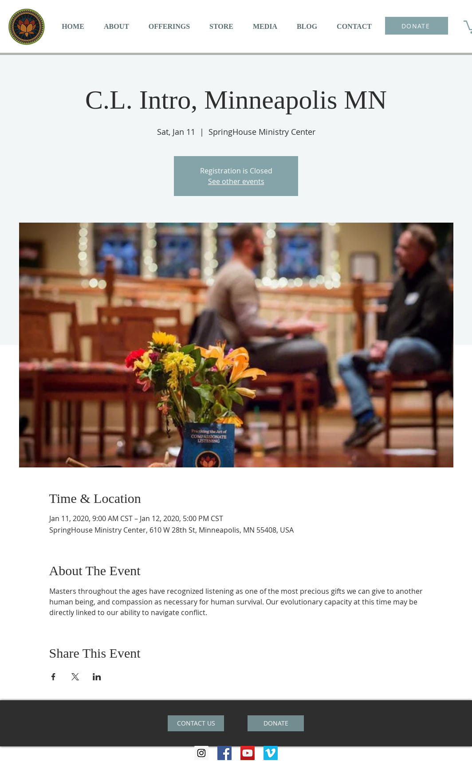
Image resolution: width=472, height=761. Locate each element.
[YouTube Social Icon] (247, 753)
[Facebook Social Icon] (224, 753)
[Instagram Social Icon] (201, 753)
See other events (236, 181)
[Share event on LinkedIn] (97, 676)
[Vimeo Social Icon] (271, 753)
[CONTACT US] (196, 723)
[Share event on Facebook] (53, 676)
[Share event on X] (75, 676)
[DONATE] (416, 26)
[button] (116, 26)
